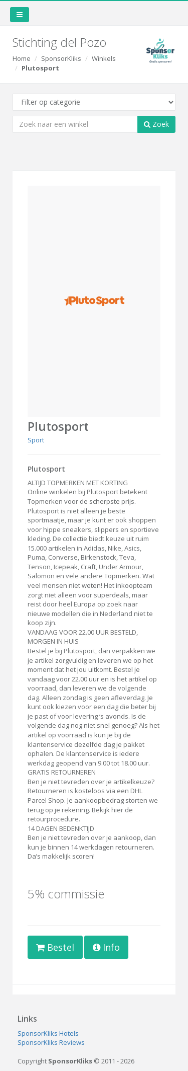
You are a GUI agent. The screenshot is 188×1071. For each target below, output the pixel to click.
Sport (36, 439)
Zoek (156, 124)
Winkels (104, 58)
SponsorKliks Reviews (51, 1042)
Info (106, 947)
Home (22, 58)
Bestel (55, 947)
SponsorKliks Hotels (48, 1033)
